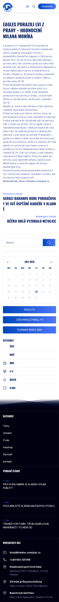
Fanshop (8, 447)
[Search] (49, 242)
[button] (27, 6)
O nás (6, 440)
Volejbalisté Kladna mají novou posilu (29, 505)
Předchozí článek (13, 193)
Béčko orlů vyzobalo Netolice (31, 221)
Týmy (7, 425)
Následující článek (46, 216)
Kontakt (7, 461)
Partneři (7, 454)
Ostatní (8, 433)
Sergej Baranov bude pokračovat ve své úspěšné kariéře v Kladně (29, 203)
